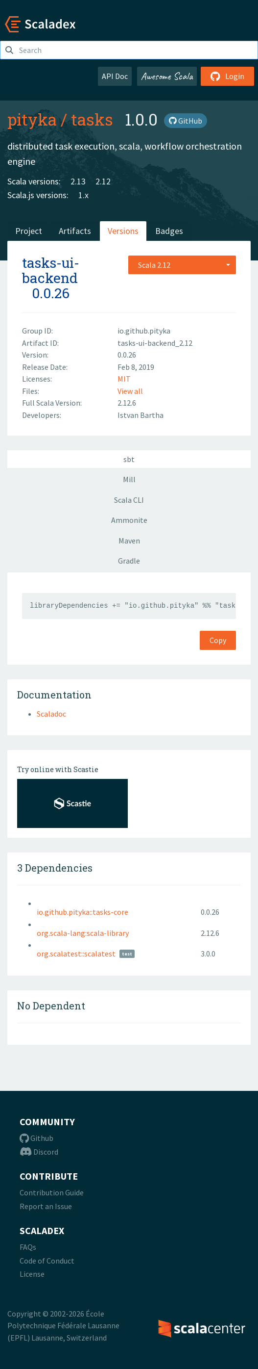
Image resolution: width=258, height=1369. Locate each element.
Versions (123, 230)
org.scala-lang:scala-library (83, 933)
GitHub (185, 121)
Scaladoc (51, 714)
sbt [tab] (129, 459)
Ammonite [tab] (129, 520)
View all (130, 391)
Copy (218, 640)
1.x (83, 195)
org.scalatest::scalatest (76, 953)
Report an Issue (46, 1206)
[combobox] (182, 265)
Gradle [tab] (129, 561)
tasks (92, 119)
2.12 (103, 181)
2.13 (78, 181)
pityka (32, 119)
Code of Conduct (47, 1261)
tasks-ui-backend (50, 270)
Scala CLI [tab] (129, 500)
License (32, 1274)
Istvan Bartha (140, 415)
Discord (39, 1152)
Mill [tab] (129, 479)
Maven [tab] (129, 540)
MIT (124, 379)
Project (28, 230)
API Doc (115, 76)
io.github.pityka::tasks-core (82, 912)
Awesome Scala (167, 76)
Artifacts (75, 230)
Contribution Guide (52, 1192)
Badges (169, 230)
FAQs (28, 1247)
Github (36, 1138)
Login (227, 76)
